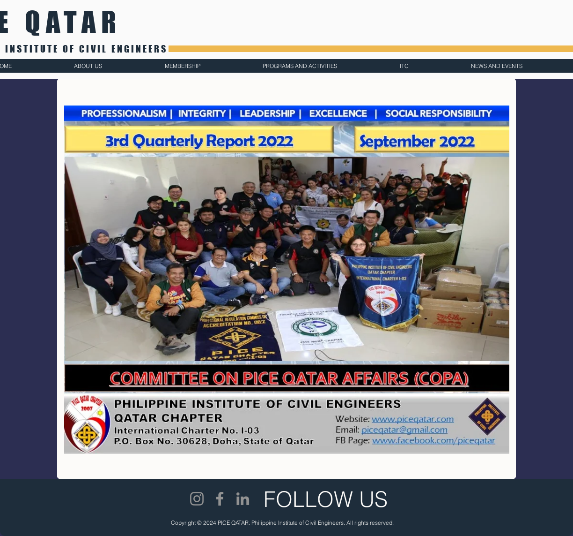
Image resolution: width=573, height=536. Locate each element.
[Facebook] (220, 499)
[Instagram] (197, 499)
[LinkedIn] (243, 499)
